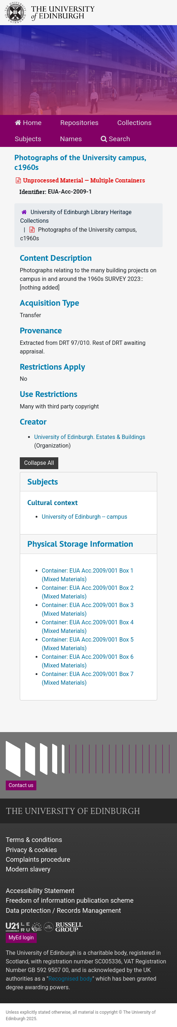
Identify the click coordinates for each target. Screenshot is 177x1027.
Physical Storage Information (80, 543)
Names (71, 139)
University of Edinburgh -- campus (84, 516)
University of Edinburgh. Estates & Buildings (89, 437)
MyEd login (21, 937)
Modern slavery (28, 869)
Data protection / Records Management (63, 910)
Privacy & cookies (31, 849)
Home (28, 123)
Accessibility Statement (40, 890)
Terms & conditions (34, 839)
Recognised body (70, 978)
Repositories (79, 123)
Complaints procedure (38, 859)
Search (115, 139)
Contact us (21, 785)
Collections (134, 123)
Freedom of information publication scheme (69, 900)
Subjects (28, 139)
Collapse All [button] (39, 462)
